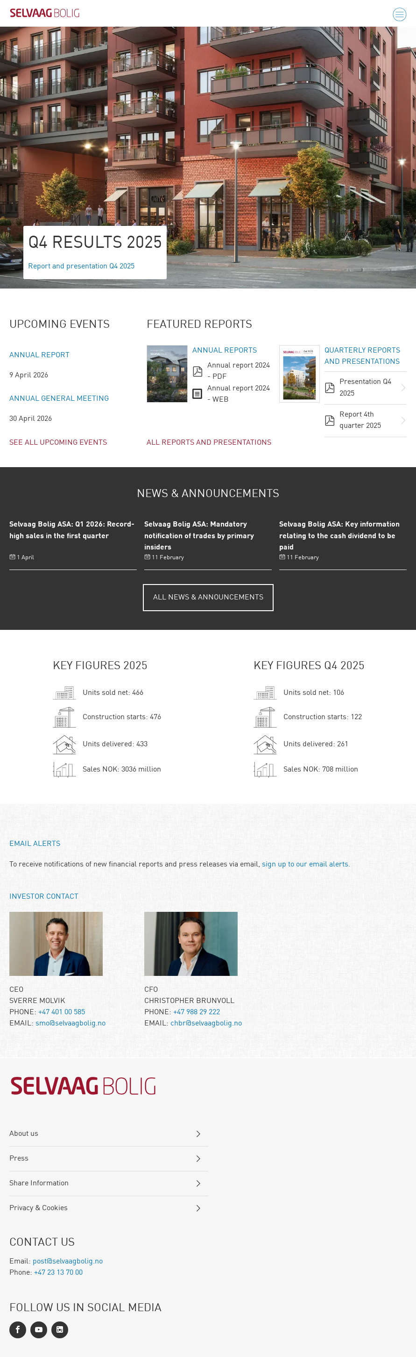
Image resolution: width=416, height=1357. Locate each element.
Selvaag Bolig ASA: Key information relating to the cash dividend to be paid (339, 536)
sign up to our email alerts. (306, 864)
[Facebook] (17, 1329)
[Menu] (400, 14)
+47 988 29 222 (196, 1012)
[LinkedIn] (38, 1329)
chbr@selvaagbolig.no (206, 1023)
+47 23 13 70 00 (58, 1273)
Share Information (39, 1183)
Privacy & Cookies (38, 1208)
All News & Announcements (208, 597)
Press (18, 1158)
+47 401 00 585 (61, 1012)
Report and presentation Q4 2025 (81, 266)
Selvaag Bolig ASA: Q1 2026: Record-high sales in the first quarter (71, 530)
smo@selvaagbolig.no (70, 1023)
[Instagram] (59, 1329)
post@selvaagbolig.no (68, 1261)
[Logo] (44, 14)
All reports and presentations (209, 443)
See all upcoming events (58, 443)
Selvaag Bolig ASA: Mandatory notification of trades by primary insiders (199, 536)
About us (23, 1134)
